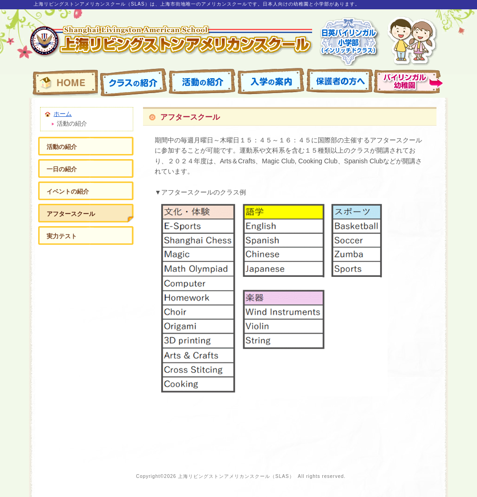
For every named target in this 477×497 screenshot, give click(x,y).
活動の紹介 (202, 81)
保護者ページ (340, 81)
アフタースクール (71, 213)
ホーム (63, 113)
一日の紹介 (62, 169)
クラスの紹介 (133, 81)
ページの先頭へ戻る (392, 442)
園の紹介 (408, 81)
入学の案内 (271, 81)
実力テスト (62, 236)
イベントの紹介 (68, 191)
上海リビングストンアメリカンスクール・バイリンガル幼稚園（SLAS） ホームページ (64, 81)
